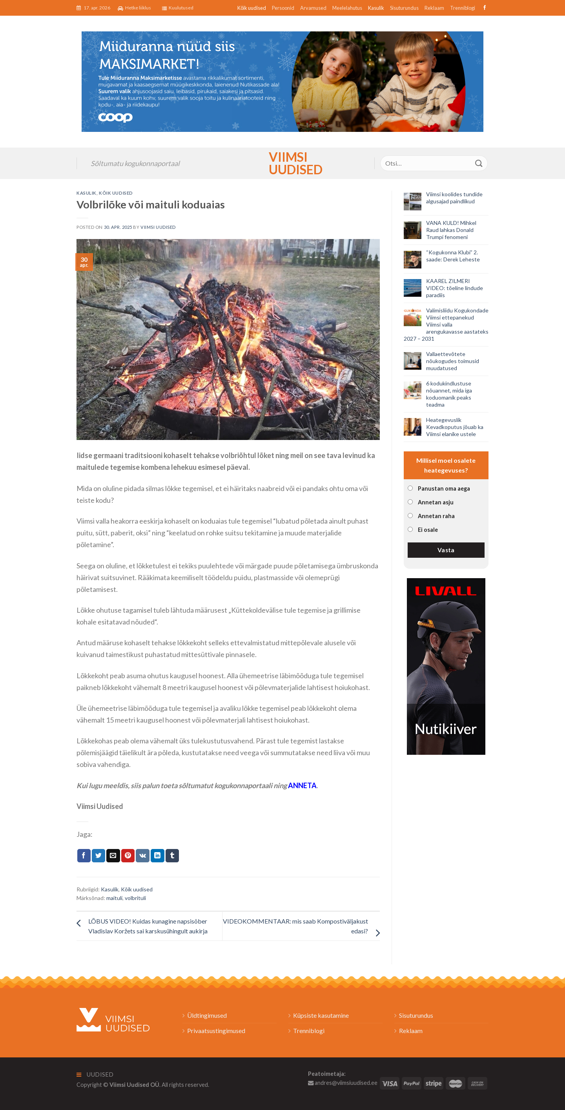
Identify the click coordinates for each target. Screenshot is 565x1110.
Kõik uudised (251, 8)
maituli (114, 898)
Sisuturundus (404, 8)
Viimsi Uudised (282, 163)
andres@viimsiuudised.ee (342, 1082)
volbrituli (135, 898)
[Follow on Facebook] (483, 8)
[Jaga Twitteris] (98, 855)
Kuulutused (177, 8)
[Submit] (479, 163)
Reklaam (434, 8)
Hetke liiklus (134, 8)
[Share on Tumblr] (172, 855)
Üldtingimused (207, 1015)
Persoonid (283, 8)
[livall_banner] (446, 665)
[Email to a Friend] (113, 855)
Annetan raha (436, 516)
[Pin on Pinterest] (128, 855)
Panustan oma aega (444, 488)
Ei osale (428, 529)
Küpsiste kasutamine (321, 1015)
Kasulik (376, 8)
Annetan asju (436, 502)
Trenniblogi (462, 8)
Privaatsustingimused (216, 1030)
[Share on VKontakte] (142, 855)
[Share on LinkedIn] (157, 855)
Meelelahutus (347, 8)
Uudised (95, 1074)
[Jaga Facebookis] (84, 855)
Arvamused (313, 8)
